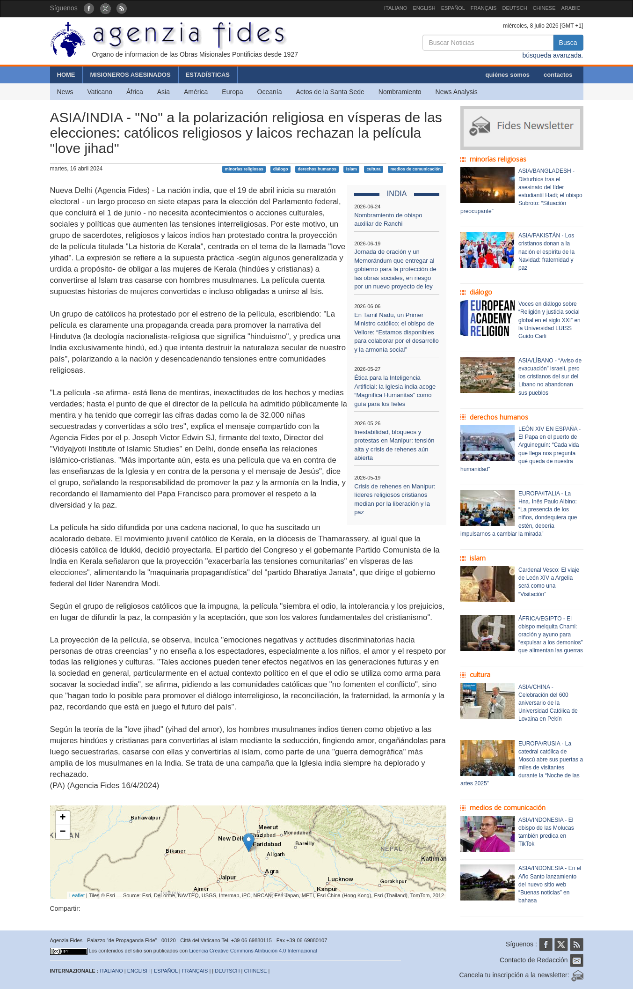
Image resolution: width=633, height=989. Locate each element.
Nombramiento (400, 92)
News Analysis (457, 92)
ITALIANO (395, 8)
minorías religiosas (244, 169)
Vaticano (99, 92)
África (134, 92)
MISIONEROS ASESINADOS (130, 74)
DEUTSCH (514, 8)
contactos (558, 74)
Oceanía (269, 92)
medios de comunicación (415, 169)
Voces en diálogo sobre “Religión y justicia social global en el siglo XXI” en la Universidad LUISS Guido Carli (549, 320)
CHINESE (544, 8)
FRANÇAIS (484, 8)
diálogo (280, 169)
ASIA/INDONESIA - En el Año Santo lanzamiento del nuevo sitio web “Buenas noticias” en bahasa (549, 884)
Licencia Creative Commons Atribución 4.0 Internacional (253, 950)
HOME (66, 74)
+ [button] (62, 818)
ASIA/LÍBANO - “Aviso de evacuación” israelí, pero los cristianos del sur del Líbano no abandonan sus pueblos (550, 376)
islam (351, 169)
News (65, 92)
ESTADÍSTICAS (208, 74)
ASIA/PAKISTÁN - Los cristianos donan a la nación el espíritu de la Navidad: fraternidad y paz (546, 251)
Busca (568, 42)
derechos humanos (317, 169)
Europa (232, 92)
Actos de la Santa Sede (330, 92)
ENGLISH (424, 8)
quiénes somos (507, 74)
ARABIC (571, 8)
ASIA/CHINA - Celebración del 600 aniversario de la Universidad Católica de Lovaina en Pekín (548, 703)
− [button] (62, 832)
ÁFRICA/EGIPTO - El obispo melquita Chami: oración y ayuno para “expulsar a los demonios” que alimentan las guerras (550, 634)
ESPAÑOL (453, 8)
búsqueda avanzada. (553, 55)
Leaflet (77, 895)
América (196, 92)
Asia (163, 92)
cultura (374, 169)
